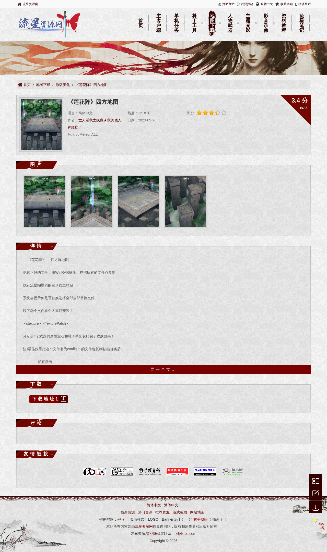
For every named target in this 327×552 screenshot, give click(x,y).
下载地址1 (50, 399)
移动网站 (304, 4)
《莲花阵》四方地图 (91, 85)
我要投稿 (247, 4)
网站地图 (197, 512)
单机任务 (176, 23)
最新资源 (128, 512)
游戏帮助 (180, 512)
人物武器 (230, 23)
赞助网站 (228, 4)
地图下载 (212, 23)
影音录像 (266, 23)
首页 (140, 23)
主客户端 (158, 23)
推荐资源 (162, 512)
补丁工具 (194, 23)
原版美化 (63, 85)
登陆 (153, 534)
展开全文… (163, 369)
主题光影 (248, 23)
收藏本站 (287, 4)
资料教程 (284, 23)
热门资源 (145, 512)
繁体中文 (171, 505)
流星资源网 (30, 4)
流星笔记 (301, 23)
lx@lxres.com (185, 534)
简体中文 (154, 505)
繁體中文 (267, 4)
